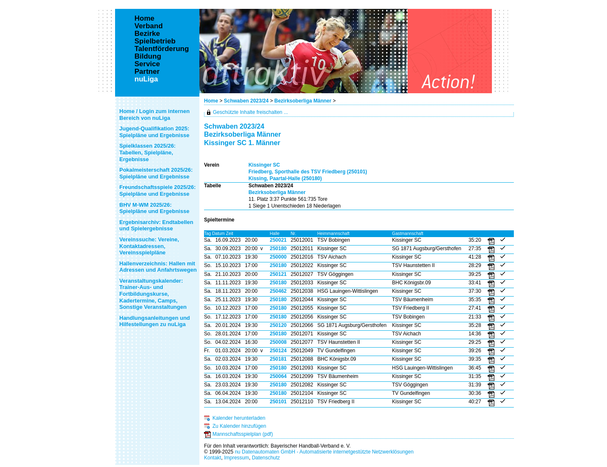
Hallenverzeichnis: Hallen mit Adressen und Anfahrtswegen (158, 266)
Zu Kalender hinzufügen (239, 426)
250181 (278, 359)
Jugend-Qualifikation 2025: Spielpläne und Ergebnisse (154, 131)
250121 (278, 274)
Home (211, 101)
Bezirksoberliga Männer (302, 101)
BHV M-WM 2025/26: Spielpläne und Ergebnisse (154, 208)
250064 (278, 376)
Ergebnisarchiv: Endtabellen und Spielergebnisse (156, 225)
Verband (148, 26)
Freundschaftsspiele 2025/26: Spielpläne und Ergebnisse (157, 190)
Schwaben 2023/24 (246, 101)
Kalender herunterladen (238, 418)
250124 (278, 351)
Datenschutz (266, 458)
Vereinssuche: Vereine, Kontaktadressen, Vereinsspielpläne (149, 246)
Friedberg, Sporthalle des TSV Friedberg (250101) (307, 172)
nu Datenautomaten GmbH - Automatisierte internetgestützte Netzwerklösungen (324, 452)
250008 (278, 342)
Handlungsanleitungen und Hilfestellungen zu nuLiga (154, 321)
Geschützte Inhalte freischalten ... (250, 112)
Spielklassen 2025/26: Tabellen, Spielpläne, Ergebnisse (147, 152)
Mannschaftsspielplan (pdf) (242, 434)
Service (147, 64)
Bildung (147, 56)
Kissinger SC (264, 165)
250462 (278, 291)
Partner (147, 72)
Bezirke (147, 34)
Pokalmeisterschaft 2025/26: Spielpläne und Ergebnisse (156, 173)
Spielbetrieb (154, 41)
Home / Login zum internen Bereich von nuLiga (154, 114)
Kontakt (212, 458)
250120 (278, 325)
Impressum (236, 458)
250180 (278, 248)
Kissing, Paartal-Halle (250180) (285, 178)
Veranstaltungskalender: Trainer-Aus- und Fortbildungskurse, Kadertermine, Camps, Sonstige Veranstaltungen (153, 294)
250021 (278, 240)
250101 (278, 402)
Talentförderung (161, 49)
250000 (278, 257)
